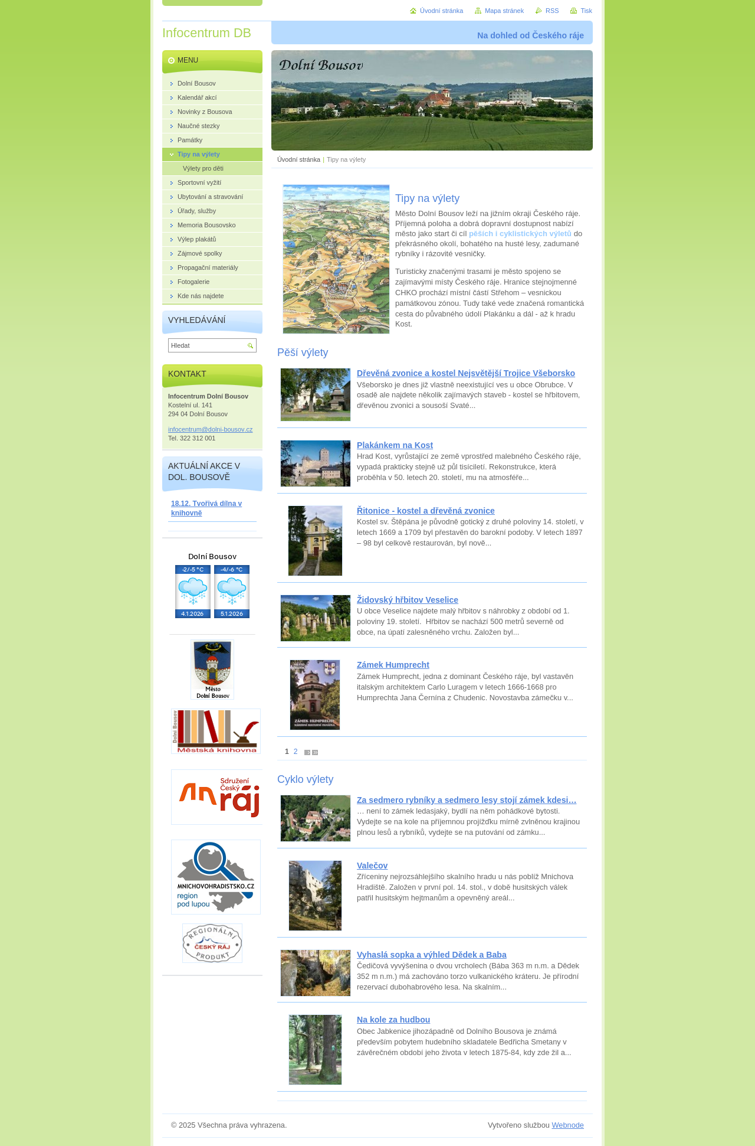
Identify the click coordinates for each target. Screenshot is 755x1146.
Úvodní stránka (298, 159)
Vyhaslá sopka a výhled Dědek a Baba (432, 954)
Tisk (586, 10)
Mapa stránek (504, 10)
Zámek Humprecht (393, 665)
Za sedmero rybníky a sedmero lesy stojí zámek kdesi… (466, 800)
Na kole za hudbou (393, 1019)
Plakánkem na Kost (395, 445)
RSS (552, 10)
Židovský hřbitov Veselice (407, 600)
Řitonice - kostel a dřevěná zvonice (426, 510)
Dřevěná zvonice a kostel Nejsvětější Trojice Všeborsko (466, 373)
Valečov (372, 865)
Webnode (568, 1125)
